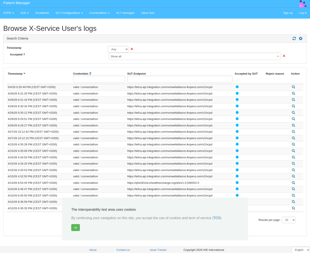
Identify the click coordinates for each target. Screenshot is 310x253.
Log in (303, 12)
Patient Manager (16, 3)
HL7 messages (125, 12)
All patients (42, 12)
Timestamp (14, 47)
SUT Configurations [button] (69, 12)
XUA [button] (24, 12)
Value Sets (148, 12)
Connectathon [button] (99, 12)
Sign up (288, 12)
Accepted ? (17, 54)
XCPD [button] (8, 12)
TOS (216, 218)
